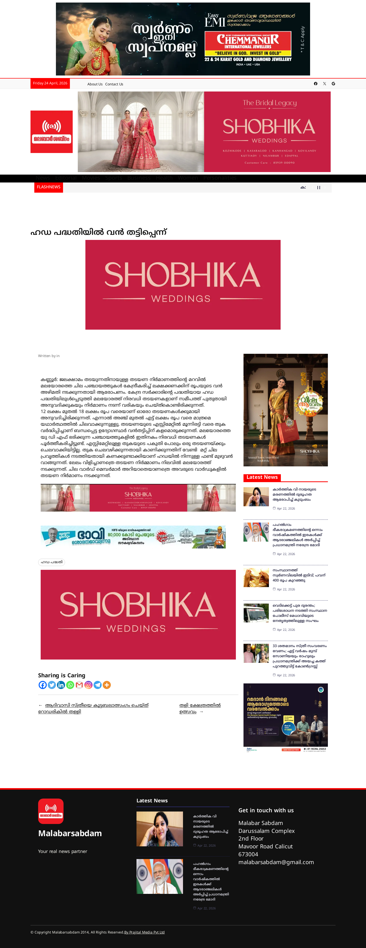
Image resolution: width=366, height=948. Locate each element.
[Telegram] (98, 685)
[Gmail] (79, 685)
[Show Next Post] (325, 187)
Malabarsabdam (70, 834)
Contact (111, 84)
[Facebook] (43, 685)
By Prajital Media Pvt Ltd (144, 932)
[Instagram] (88, 685)
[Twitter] (52, 685)
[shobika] (204, 132)
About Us (95, 84)
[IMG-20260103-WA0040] (138, 498)
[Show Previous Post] (312, 187)
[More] (107, 685)
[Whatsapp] (70, 685)
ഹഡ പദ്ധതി (51, 562)
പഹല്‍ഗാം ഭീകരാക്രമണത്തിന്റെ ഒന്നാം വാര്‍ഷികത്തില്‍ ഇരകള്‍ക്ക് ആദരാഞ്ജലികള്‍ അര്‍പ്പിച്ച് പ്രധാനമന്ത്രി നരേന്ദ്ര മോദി (298, 535)
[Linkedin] (61, 685)
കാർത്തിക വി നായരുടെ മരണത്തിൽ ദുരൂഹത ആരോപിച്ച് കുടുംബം (294, 494)
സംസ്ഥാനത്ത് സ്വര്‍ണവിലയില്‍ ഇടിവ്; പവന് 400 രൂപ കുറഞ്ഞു (299, 575)
